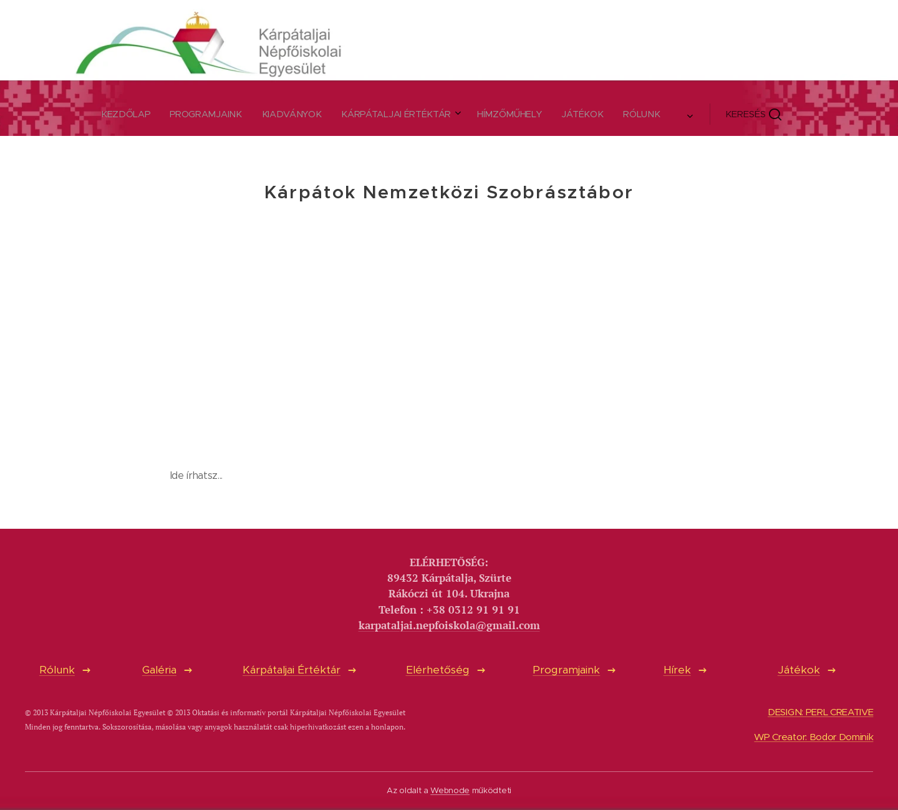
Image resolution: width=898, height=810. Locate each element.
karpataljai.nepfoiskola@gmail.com (449, 625)
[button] (548, 114)
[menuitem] (311, 114)
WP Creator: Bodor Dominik (813, 737)
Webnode (450, 790)
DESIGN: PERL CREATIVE (820, 712)
